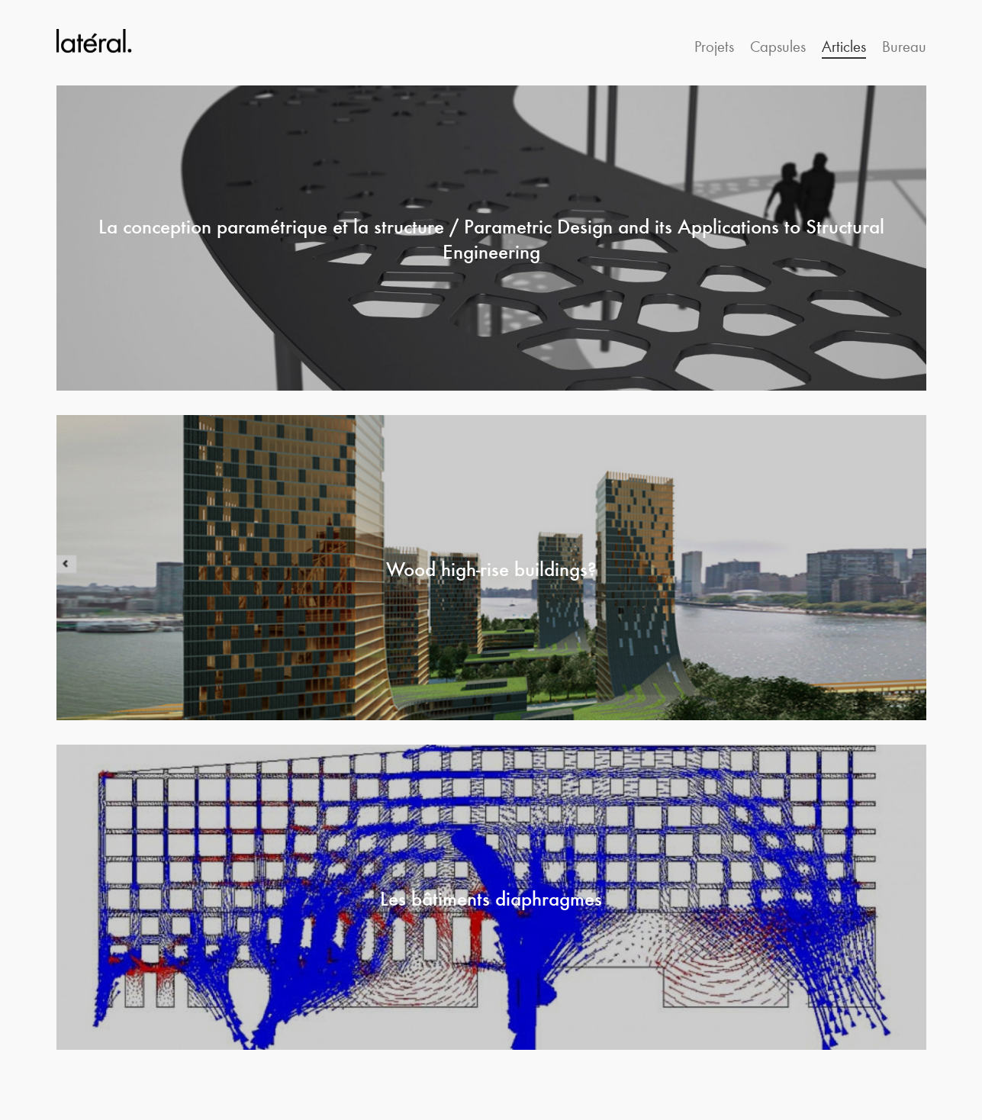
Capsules (778, 45)
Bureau (904, 45)
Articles (844, 45)
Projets (714, 45)
